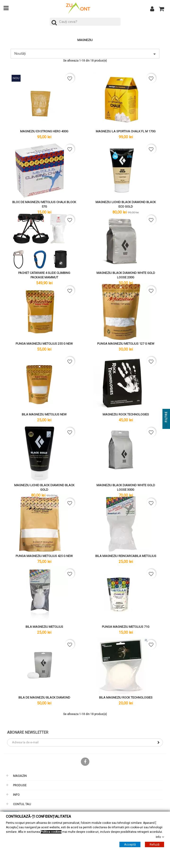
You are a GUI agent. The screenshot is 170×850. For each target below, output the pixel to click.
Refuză (154, 844)
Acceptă (130, 844)
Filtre (166, 420)
